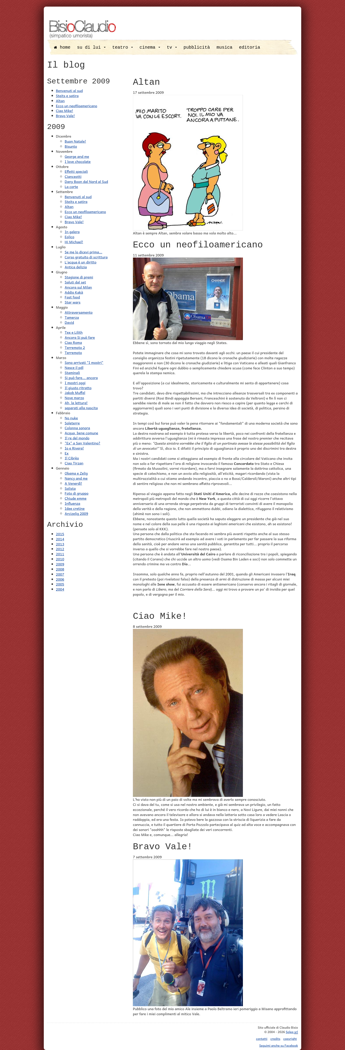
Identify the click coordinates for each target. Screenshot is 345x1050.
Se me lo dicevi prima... (83, 252)
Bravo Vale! (65, 115)
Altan (60, 100)
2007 (60, 574)
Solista (70, 488)
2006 (60, 579)
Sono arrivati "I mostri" (84, 362)
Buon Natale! (75, 141)
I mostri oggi (75, 382)
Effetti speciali (76, 171)
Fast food (72, 297)
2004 (60, 589)
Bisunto (71, 146)
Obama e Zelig (76, 473)
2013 (60, 544)
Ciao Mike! (64, 110)
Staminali (72, 372)
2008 (60, 569)
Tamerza (72, 317)
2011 (60, 554)
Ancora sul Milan (78, 287)
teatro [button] (122, 47)
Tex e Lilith (74, 332)
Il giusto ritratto (78, 388)
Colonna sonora (77, 428)
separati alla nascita (81, 408)
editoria (249, 47)
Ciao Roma (73, 342)
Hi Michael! (74, 242)
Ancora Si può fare (80, 337)
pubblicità (197, 47)
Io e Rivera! (74, 448)
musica (224, 47)
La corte (71, 186)
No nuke (71, 418)
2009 (60, 564)
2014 (60, 539)
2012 (60, 549)
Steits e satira (67, 95)
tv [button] (172, 47)
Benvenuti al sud (69, 90)
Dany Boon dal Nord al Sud (86, 181)
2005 (60, 584)
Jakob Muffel (75, 392)
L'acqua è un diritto (80, 262)
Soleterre (72, 423)
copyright (290, 1038)
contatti (262, 1038)
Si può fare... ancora (81, 377)
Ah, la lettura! (76, 402)
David (69, 322)
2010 (60, 559)
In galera (72, 231)
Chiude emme (75, 498)
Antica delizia (76, 267)
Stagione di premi (79, 277)
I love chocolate (78, 161)
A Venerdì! (73, 483)
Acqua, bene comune (81, 433)
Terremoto (73, 352)
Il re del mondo (77, 438)
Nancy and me (76, 478)
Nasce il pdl (74, 367)
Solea (292, 1031)
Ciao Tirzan (74, 463)
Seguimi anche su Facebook (278, 1045)
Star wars (73, 302)
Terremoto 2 (75, 347)
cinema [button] (149, 47)
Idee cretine (75, 508)
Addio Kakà (74, 292)
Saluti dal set (75, 282)
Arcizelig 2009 (76, 513)
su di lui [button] (91, 47)
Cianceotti (73, 176)
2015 (60, 534)
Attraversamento (79, 312)
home (62, 47)
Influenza (72, 503)
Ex (67, 453)
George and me (77, 156)
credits (275, 1038)
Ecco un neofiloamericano (76, 106)
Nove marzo (74, 397)
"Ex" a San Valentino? (82, 443)
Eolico (69, 236)
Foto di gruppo (76, 493)
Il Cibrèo (72, 458)
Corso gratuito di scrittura (86, 257)
